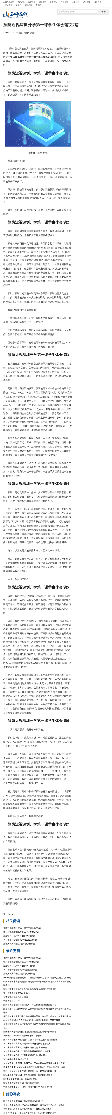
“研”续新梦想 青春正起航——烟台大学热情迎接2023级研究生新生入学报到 (37, 978)
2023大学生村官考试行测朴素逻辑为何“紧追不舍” (25, 1047)
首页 (8, 2)
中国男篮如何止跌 (11, 1001)
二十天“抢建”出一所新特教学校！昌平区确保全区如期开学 (29, 1113)
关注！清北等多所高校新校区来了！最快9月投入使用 (27, 1109)
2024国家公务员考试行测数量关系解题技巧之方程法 (26, 1051)
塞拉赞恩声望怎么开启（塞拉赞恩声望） (21, 1083)
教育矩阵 (53, 2)
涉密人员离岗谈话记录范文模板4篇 (19, 944)
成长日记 (97, 2)
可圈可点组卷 (29, 33)
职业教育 (28, 5)
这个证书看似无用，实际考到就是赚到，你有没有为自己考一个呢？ (34, 1105)
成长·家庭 (87, 2)
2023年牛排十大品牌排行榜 (15, 1059)
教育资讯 (31, 2)
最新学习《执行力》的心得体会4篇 (19, 936)
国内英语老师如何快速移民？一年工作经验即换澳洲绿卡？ (29, 1005)
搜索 (104, 12)
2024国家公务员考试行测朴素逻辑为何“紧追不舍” (25, 1055)
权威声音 (8, 5)
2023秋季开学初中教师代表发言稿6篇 (20, 940)
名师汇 (18, 5)
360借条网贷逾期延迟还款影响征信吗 (20, 1079)
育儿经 (38, 5)
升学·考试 (64, 2)
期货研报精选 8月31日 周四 (15, 997)
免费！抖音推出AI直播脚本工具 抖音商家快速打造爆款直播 (30, 1040)
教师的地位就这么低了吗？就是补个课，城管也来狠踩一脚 (29, 1071)
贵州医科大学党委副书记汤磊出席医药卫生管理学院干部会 (29, 1032)
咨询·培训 (75, 2)
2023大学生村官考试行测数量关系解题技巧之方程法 (26, 1044)
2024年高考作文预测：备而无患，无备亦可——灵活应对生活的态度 (34, 1063)
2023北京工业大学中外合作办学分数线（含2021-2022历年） (30, 989)
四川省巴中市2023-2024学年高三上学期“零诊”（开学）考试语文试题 (34, 1067)
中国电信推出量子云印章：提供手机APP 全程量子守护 (27, 1087)
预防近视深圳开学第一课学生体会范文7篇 (22, 928)
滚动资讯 (21, 2)
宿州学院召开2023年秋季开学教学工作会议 (22, 1036)
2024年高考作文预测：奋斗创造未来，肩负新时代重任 (27, 1075)
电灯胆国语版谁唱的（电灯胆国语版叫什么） (23, 1101)
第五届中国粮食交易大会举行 (16, 993)
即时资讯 (42, 2)
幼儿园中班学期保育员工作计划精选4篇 (21, 932)
